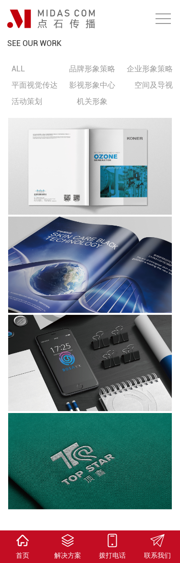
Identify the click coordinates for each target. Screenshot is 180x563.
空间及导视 (153, 85)
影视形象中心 (92, 85)
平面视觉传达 (35, 85)
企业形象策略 (150, 68)
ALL (18, 68)
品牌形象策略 (92, 68)
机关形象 (92, 101)
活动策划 (27, 101)
